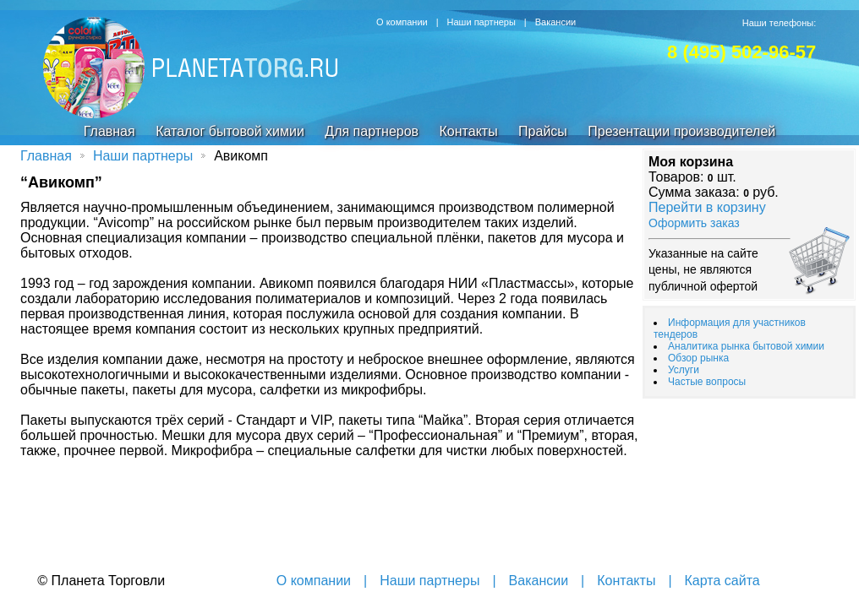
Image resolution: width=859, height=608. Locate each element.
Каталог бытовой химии (230, 131)
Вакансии (556, 22)
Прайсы (542, 131)
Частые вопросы (707, 382)
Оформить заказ (694, 223)
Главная (109, 131)
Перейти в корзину (707, 207)
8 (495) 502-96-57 (741, 51)
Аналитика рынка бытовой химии (746, 346)
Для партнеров (372, 131)
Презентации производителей (681, 131)
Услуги (683, 370)
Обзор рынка (698, 358)
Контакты (469, 131)
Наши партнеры (481, 22)
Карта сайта (722, 580)
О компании (402, 22)
